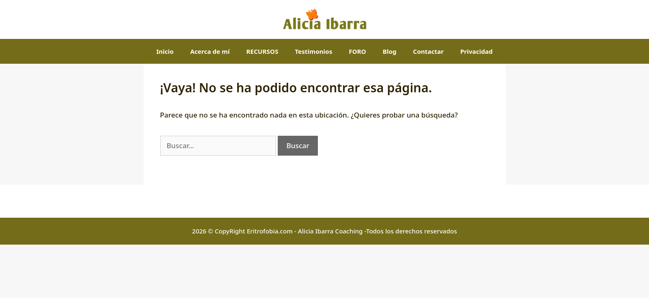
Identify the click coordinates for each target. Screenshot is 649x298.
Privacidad (476, 51)
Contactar (428, 51)
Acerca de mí (210, 51)
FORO (357, 51)
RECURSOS (262, 51)
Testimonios (313, 51)
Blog (389, 51)
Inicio (165, 51)
